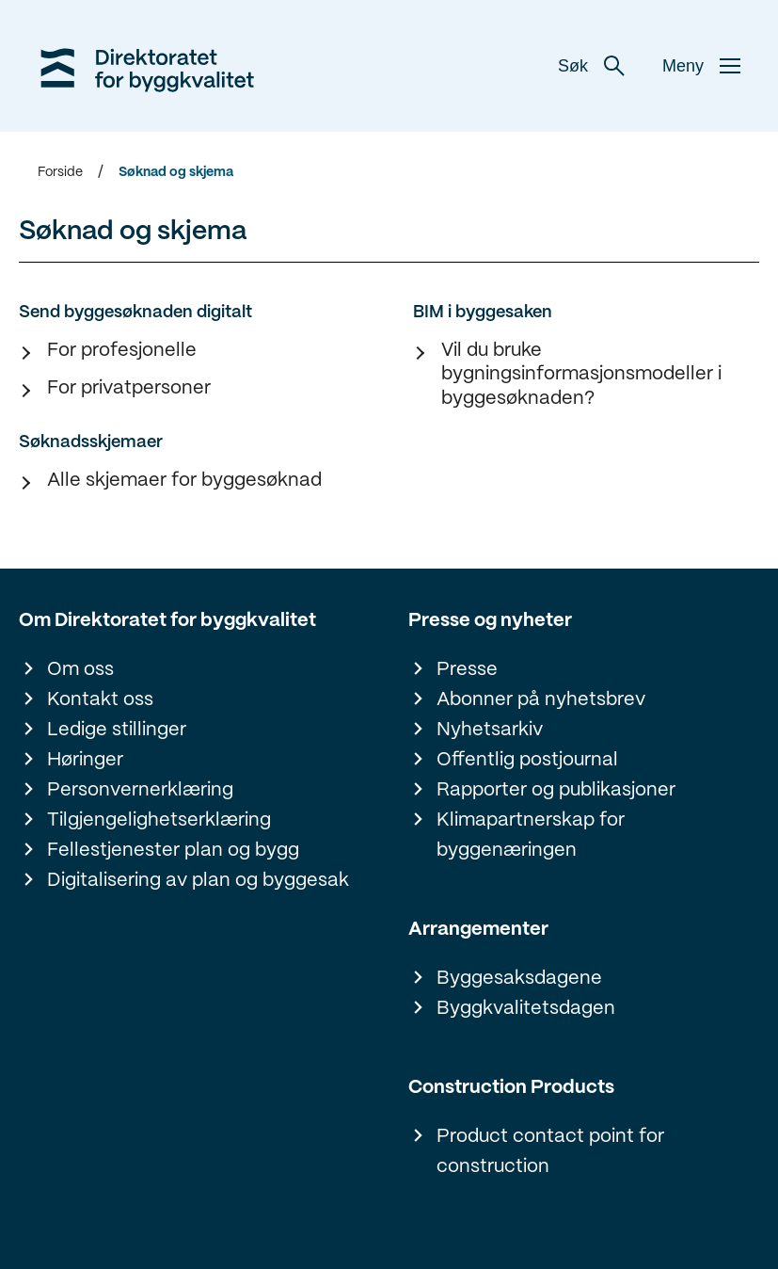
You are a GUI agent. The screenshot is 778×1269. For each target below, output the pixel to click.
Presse (467, 670)
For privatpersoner (129, 388)
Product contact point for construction (550, 1152)
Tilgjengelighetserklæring (159, 820)
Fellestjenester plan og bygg (173, 850)
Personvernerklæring (140, 790)
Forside (60, 172)
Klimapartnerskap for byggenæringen (531, 835)
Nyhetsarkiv (490, 730)
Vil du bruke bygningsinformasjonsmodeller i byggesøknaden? (581, 375)
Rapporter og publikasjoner (556, 790)
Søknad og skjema (176, 172)
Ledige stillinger (116, 730)
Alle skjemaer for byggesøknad (184, 481)
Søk (591, 66)
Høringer (85, 760)
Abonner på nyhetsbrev (541, 700)
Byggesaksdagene (519, 979)
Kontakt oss (100, 700)
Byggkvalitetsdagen (526, 1009)
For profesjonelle (122, 351)
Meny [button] (701, 65)
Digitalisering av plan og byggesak (198, 881)
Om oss (80, 670)
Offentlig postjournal (527, 760)
